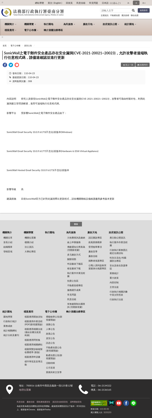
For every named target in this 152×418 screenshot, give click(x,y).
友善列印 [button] (144, 65)
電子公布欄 (30, 30)
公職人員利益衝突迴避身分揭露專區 (97, 267)
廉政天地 (87, 24)
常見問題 (93, 2)
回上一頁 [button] (129, 65)
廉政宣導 (92, 251)
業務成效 (7, 326)
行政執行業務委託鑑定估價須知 (119, 251)
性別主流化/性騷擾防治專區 (118, 259)
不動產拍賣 (115, 15)
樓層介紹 (29, 242)
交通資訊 (105, 15)
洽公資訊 (29, 246)
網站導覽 (39, 2)
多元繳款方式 (74, 254)
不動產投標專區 (75, 285)
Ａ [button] (136, 2)
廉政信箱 (92, 256)
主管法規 (114, 287)
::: (2, 2)
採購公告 (50, 324)
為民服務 (68, 24)
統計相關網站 (10, 330)
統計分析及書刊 (11, 335)
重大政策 (114, 277)
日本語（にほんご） (112, 2)
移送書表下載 (74, 268)
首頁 (5, 45)
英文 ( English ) (55, 2)
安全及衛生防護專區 (119, 267)
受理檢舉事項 (95, 246)
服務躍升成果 (74, 290)
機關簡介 (9, 24)
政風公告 (50, 333)
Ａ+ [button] (144, 2)
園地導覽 (7, 316)
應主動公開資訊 (117, 237)
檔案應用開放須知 (33, 316)
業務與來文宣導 (54, 372)
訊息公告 (50, 342)
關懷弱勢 (71, 259)
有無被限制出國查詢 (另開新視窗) (76, 305)
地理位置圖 (25, 389)
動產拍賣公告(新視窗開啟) (54, 357)
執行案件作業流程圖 (76, 274)
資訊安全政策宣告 (60, 402)
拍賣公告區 (72, 280)
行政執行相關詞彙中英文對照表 (119, 293)
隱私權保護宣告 (43, 402)
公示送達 (50, 367)
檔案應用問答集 (32, 340)
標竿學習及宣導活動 (33, 363)
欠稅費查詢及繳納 (76, 237)
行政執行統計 (10, 321)
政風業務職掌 (95, 242)
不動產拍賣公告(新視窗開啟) (54, 349)
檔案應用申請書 (32, 356)
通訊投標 (125, 15)
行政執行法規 (116, 299)
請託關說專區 (95, 237)
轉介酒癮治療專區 (53, 30)
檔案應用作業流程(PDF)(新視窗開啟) (33, 323)
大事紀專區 (30, 251)
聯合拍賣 (134, 15)
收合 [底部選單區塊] (76, 224)
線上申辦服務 (74, 242)
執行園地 (48, 24)
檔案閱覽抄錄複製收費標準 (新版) (33, 351)
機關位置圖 (30, 237)
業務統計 (114, 273)
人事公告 (50, 329)
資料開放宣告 (76, 402)
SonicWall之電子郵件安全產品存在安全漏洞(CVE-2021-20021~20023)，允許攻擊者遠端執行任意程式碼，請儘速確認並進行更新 (76, 55)
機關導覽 (29, 24)
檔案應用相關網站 (33, 344)
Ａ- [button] (128, 2)
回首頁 (69, 2)
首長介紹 (7, 242)
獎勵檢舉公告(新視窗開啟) (54, 318)
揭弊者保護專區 (96, 260)
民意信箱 (80, 2)
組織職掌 (7, 246)
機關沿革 (7, 237)
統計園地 (129, 24)
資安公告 (28, 45)
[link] (5, 65)
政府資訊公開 (110, 24)
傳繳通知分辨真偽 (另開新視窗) (76, 248)
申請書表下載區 (75, 263)
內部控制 (114, 282)
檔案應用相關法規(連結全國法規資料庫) (33, 332)
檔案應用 (9, 30)
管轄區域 (7, 251)
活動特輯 (50, 363)
